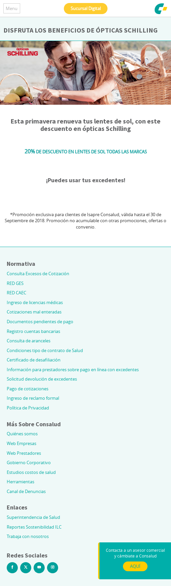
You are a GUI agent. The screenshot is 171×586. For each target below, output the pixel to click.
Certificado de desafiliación (33, 360)
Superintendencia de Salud (33, 517)
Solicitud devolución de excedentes (42, 379)
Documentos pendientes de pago (40, 322)
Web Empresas (21, 443)
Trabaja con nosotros (28, 536)
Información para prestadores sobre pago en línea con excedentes (73, 370)
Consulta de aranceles (28, 341)
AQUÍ (135, 566)
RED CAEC (16, 293)
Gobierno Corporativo (29, 462)
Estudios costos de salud (31, 472)
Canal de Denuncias (26, 491)
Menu (11, 8)
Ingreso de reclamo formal (33, 398)
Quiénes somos (22, 434)
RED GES (15, 283)
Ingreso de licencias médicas (35, 302)
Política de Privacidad (28, 408)
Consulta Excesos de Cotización (38, 274)
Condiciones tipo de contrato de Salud (45, 350)
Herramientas (20, 482)
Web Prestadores (24, 453)
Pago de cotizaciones (27, 389)
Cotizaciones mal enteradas (34, 312)
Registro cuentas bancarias (33, 331)
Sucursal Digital (86, 8)
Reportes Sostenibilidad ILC (34, 527)
